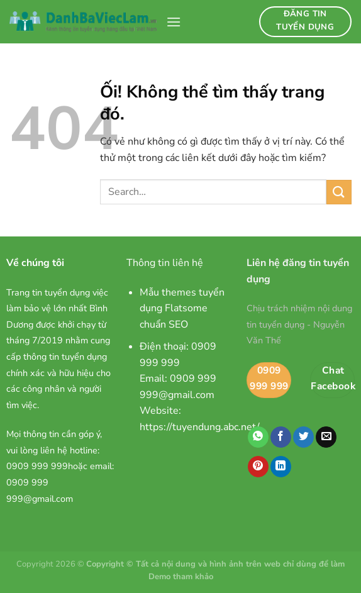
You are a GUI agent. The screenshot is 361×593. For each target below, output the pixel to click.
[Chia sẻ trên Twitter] (303, 437)
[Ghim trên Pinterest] (258, 466)
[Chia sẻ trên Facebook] (280, 437)
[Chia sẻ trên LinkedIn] (280, 466)
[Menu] (173, 21)
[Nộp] (339, 192)
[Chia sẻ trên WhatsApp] (258, 437)
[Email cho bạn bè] (326, 437)
